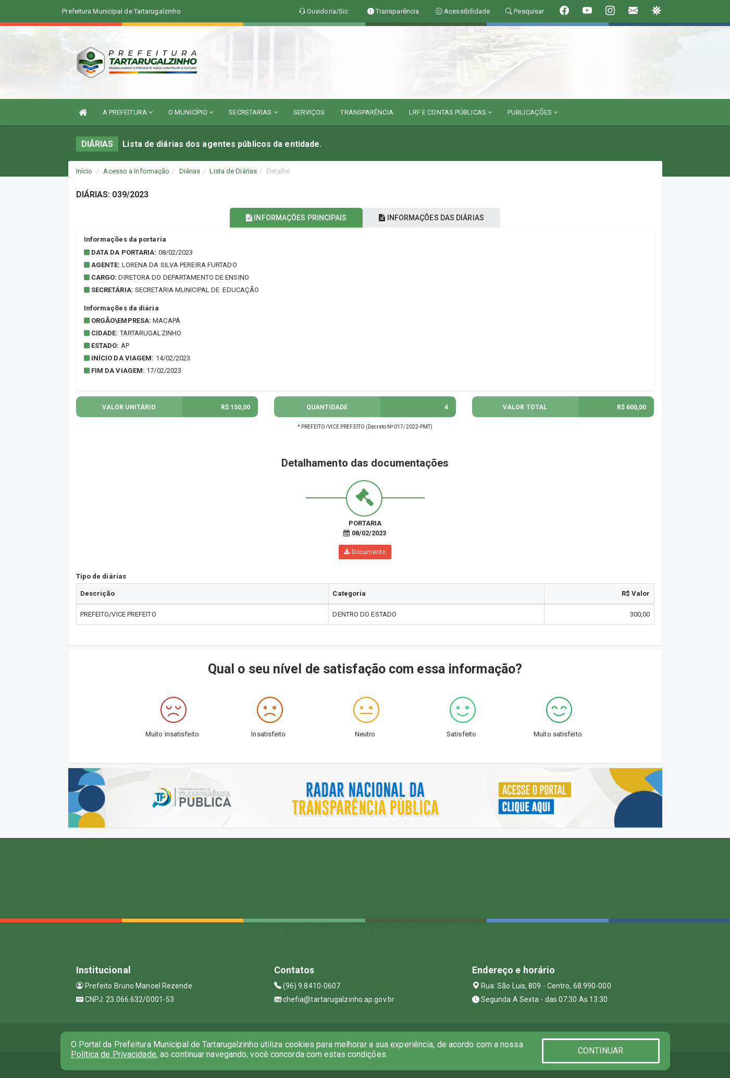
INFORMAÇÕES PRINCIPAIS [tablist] (290, 218)
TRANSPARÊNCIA (366, 112)
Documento (365, 552)
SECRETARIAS (253, 112)
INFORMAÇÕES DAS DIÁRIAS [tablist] (437, 218)
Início (84, 171)
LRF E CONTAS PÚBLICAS (450, 112)
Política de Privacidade (113, 1054)
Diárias (190, 171)
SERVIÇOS (309, 112)
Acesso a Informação (136, 171)
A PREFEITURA (128, 112)
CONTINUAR (601, 1051)
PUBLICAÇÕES (533, 112)
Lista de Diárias (233, 171)
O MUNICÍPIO (190, 112)
